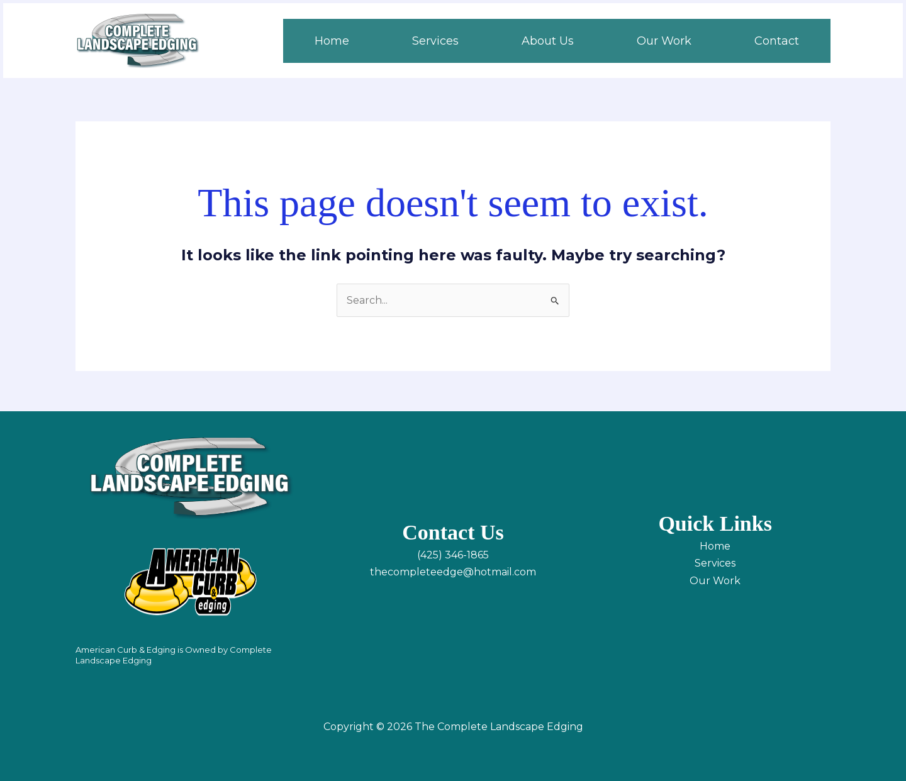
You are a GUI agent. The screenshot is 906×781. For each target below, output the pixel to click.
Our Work (715, 581)
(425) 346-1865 (453, 555)
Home (715, 546)
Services (715, 563)
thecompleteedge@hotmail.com (453, 572)
